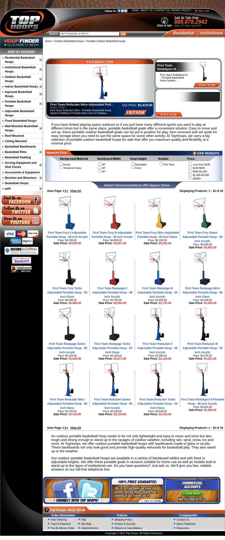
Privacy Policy (181, 10)
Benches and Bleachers (21, 177)
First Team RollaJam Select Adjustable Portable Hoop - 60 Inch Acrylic (112, 404)
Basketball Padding (18, 157)
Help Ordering (59, 519)
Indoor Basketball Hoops (21, 86)
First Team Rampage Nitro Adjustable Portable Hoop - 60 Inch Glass (203, 292)
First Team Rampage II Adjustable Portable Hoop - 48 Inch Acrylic (112, 292)
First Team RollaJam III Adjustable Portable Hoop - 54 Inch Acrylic (203, 348)
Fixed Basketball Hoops (21, 120)
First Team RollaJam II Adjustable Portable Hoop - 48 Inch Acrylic (157, 348)
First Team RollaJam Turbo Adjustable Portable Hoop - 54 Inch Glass (157, 404)
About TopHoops (185, 523)
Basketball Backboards (20, 146)
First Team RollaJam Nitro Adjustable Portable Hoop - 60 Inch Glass (67, 404)
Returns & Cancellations (128, 528)
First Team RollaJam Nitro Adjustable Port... (81, 104)
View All (75, 191)
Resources (182, 528)
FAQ (83, 519)
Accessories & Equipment (22, 172)
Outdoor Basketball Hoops (69, 41)
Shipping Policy (123, 519)
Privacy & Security (124, 523)
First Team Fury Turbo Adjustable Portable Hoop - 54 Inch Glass (67, 292)
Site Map (86, 523)
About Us (147, 10)
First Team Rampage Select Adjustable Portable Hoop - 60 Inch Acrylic (67, 348)
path (8, 188)
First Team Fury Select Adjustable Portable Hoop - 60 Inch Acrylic (203, 237)
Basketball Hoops (17, 183)
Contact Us (161, 10)
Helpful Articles (89, 528)
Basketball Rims (16, 152)
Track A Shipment (61, 523)
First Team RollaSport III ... (168, 67)
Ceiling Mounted (16, 141)
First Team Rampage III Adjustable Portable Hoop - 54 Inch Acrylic (157, 292)
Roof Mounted (14, 135)
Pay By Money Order (63, 528)
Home (135, 10)
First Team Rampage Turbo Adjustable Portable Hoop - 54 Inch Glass (112, 348)
